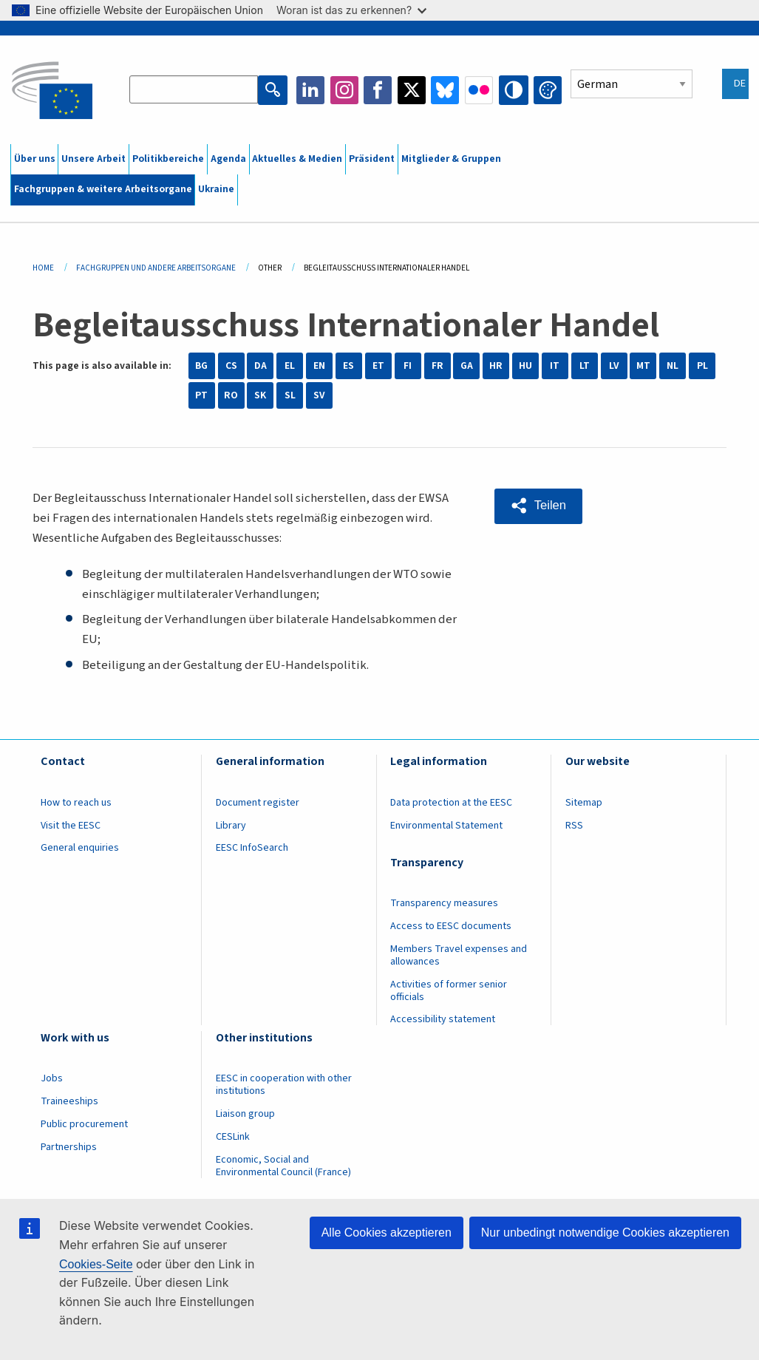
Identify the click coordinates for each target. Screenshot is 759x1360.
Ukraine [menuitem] (216, 189)
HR (496, 365)
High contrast (514, 90)
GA (466, 365)
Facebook (379, 90)
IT (554, 365)
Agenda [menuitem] (228, 159)
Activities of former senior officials (448, 990)
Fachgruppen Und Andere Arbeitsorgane (156, 267)
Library (231, 825)
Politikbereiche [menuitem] (168, 159)
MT (643, 365)
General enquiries (80, 847)
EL (290, 365)
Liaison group (245, 1113)
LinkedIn (312, 90)
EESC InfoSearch (252, 847)
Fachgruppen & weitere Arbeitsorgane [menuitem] (103, 189)
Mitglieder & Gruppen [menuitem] (451, 159)
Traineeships (69, 1101)
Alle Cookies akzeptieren (386, 1232)
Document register (257, 802)
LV (614, 365)
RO (231, 395)
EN (319, 365)
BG (201, 365)
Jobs (52, 1078)
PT (201, 395)
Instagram (346, 90)
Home (43, 267)
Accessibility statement (442, 1019)
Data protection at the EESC (451, 802)
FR (437, 365)
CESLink (233, 1136)
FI (408, 365)
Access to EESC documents (450, 926)
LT (584, 365)
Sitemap (583, 802)
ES (348, 365)
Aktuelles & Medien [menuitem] (297, 159)
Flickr (480, 90)
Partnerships (69, 1147)
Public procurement (84, 1124)
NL (672, 365)
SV (319, 395)
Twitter (413, 90)
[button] (539, 506)
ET (378, 365)
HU (525, 365)
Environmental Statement (446, 825)
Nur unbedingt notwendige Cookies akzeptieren (605, 1232)
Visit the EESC (71, 825)
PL (702, 365)
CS (231, 365)
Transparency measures (444, 903)
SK (260, 395)
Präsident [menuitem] (372, 159)
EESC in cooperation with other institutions (284, 1084)
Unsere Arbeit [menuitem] (93, 159)
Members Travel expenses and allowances (458, 955)
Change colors (548, 90)
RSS (574, 825)
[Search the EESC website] (195, 90)
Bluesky (446, 90)
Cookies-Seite (96, 1264)
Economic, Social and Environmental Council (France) (284, 1166)
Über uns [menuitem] (34, 159)
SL (290, 395)
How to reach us (76, 802)
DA (260, 365)
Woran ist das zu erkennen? (351, 10)
